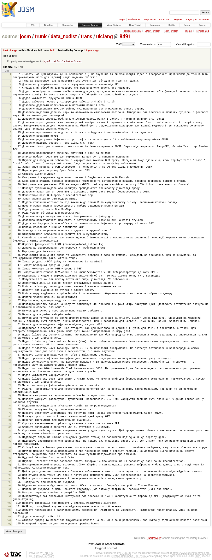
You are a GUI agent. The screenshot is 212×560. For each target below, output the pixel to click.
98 (9, 493)
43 (9, 248)
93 (9, 475)
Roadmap (155, 25)
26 (9, 184)
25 (9, 181)
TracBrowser (153, 538)
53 (9, 286)
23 (9, 174)
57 (9, 300)
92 (9, 471)
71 (9, 375)
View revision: (148, 44)
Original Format (106, 548)
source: (10, 37)
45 (9, 255)
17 (9, 146)
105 (9, 524)
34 (9, 213)
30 (9, 198)
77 (9, 406)
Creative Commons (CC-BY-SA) (129, 556)
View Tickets (113, 25)
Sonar (187, 25)
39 (9, 230)
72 (9, 378)
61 (9, 318)
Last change (10, 50)
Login (122, 19)
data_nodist (64, 37)
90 (9, 461)
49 (9, 272)
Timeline (48, 25)
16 (9, 143)
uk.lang (104, 37)
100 (9, 503)
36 (9, 220)
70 (9, 368)
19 (9, 156)
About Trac (164, 19)
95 (9, 482)
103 (9, 516)
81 (9, 420)
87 (9, 447)
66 (9, 348)
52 (9, 283)
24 (9, 177)
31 (9, 202)
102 (9, 510)
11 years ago (91, 50)
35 (9, 216)
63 (9, 328)
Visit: (119, 44)
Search (202, 25)
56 (9, 297)
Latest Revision (152, 31)
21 (9, 167)
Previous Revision (132, 31)
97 (9, 489)
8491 (125, 37)
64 (9, 335)
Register (178, 19)
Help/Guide (149, 19)
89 (9, 458)
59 (9, 311)
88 (9, 451)
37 (9, 223)
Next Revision (171, 31)
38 (9, 227)
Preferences (134, 19)
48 (9, 269)
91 (9, 465)
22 (9, 170)
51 (9, 279)
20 (9, 160)
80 (9, 416)
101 (9, 506)
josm (25, 37)
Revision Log (202, 31)
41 (9, 238)
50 (9, 276)
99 (9, 496)
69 (9, 362)
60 (9, 314)
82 (9, 423)
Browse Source (90, 25)
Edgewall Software (43, 556)
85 (9, 437)
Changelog (67, 25)
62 (9, 324)
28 (9, 191)
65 (9, 341)
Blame (188, 31)
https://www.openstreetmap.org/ (191, 553)
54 (9, 290)
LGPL (198, 556)
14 (9, 136)
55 (9, 293)
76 (9, 399)
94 (9, 478)
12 (9, 122)
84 (9, 430)
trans (86, 37)
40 (9, 234)
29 (9, 195)
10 (9, 112)
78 (9, 409)
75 (9, 395)
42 (9, 244)
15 (9, 139)
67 (9, 354)
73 (9, 385)
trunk (41, 37)
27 (9, 188)
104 (9, 520)
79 (9, 413)
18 (9, 153)
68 (9, 358)
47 (9, 265)
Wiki (33, 25)
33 (9, 209)
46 (9, 261)
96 (9, 485)
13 (9, 132)
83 (9, 427)
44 (9, 251)
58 (9, 304)
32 (9, 206)
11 (9, 119)
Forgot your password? (197, 19)
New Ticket (135, 25)
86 (9, 441)
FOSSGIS (125, 553)
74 (9, 389)
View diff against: (193, 44)
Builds (172, 25)
